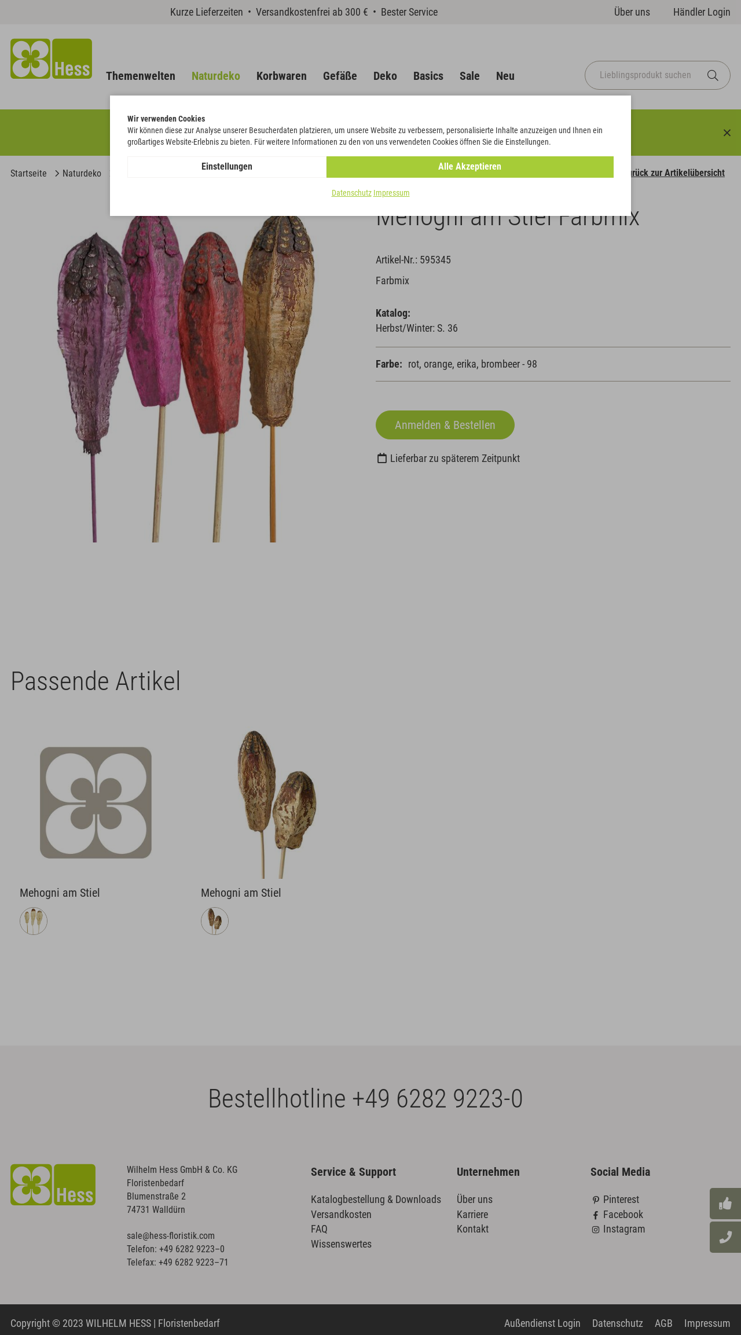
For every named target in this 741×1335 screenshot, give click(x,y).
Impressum (391, 193)
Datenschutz (352, 193)
